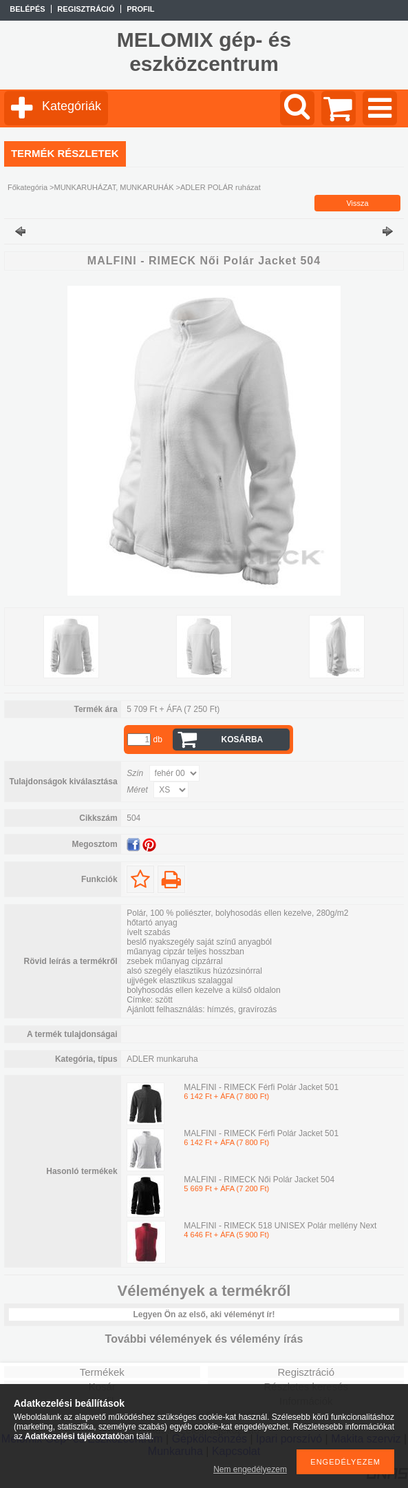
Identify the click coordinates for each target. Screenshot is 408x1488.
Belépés (27, 9)
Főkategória (27, 187)
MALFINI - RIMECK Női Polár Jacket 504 (259, 1179)
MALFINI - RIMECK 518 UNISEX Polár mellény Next (280, 1225)
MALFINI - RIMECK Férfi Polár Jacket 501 (261, 1087)
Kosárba (243, 739)
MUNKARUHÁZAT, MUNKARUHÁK (114, 187)
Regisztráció (305, 1372)
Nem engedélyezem (250, 1469)
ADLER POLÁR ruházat (220, 187)
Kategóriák (71, 106)
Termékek (102, 1372)
